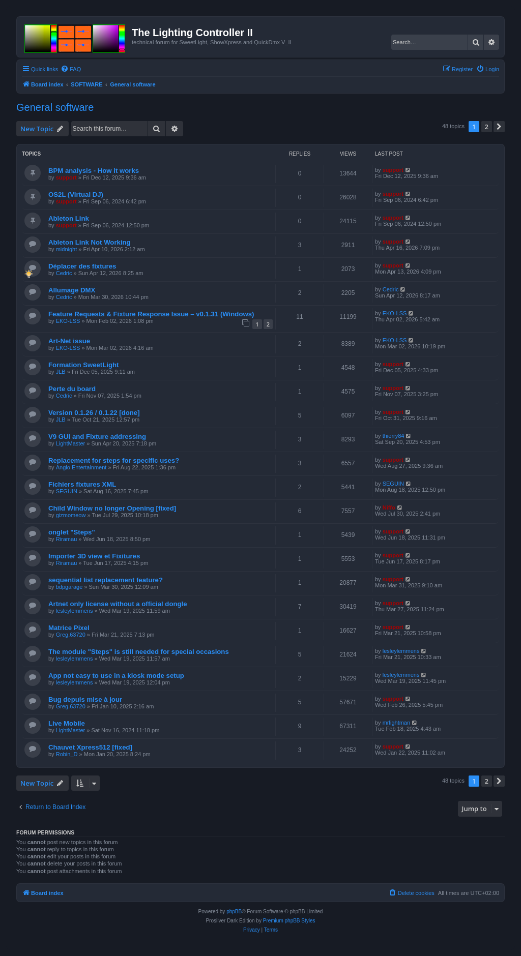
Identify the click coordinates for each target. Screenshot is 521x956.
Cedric (64, 273)
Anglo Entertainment (81, 467)
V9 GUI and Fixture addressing (97, 436)
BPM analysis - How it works (93, 170)
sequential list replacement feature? (105, 580)
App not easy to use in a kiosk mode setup (116, 675)
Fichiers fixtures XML (82, 484)
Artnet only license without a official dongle (117, 604)
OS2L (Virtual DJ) (75, 194)
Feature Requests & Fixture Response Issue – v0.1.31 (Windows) (151, 314)
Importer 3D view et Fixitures (94, 556)
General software (55, 107)
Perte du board (72, 389)
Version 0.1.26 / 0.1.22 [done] (94, 412)
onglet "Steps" (71, 532)
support (66, 177)
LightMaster (70, 443)
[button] (499, 126)
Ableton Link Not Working (89, 242)
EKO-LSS (68, 321)
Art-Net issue (69, 341)
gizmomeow (71, 515)
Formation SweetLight (83, 365)
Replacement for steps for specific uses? (113, 460)
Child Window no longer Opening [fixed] (112, 508)
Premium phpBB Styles (289, 920)
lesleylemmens (74, 611)
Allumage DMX (71, 290)
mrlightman (396, 723)
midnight (66, 249)
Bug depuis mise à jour (85, 699)
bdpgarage (69, 587)
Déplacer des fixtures (82, 266)
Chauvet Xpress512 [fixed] (90, 747)
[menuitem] (71, 69)
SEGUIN (66, 491)
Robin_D (67, 754)
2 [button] (486, 126)
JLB (61, 372)
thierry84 (393, 436)
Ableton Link (68, 218)
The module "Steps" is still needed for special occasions (138, 651)
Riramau (66, 539)
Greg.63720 (70, 635)
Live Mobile (66, 723)
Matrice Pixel (69, 628)
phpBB (234, 911)
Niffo (389, 507)
